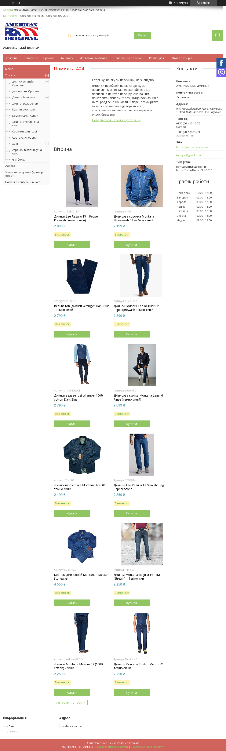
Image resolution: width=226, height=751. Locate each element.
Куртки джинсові (23, 109)
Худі (15, 144)
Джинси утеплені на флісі (25, 123)
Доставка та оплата (93, 58)
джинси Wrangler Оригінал (23, 83)
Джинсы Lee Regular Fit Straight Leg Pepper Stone (139, 487)
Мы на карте (73, 726)
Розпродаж (156, 58)
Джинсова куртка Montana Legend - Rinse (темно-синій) (139, 397)
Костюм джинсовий (25, 115)
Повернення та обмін (128, 58)
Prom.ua (134, 743)
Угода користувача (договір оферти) (24, 174)
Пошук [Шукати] (142, 35)
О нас (12, 726)
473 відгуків (181, 3)
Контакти (67, 58)
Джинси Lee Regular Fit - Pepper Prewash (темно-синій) (76, 218)
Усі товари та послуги (70, 702)
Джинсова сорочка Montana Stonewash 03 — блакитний (134, 218)
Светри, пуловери (24, 137)
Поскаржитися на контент (111, 747)
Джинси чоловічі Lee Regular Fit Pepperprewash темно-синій (136, 308)
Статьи (13, 732)
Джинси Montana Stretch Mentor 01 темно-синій (139, 666)
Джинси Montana (23, 97)
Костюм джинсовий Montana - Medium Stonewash (81, 576)
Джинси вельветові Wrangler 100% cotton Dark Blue (78, 397)
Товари (29, 58)
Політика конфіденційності (23, 182)
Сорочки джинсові (24, 131)
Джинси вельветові (25, 103)
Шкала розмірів (181, 58)
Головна (12, 58)
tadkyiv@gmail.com (188, 155)
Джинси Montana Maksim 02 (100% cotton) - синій (78, 666)
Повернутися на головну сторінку (116, 120)
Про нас (48, 58)
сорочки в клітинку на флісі (27, 151)
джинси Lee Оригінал (26, 91)
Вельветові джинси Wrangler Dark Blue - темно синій (81, 308)
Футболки (19, 159)
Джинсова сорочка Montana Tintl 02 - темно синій (80, 487)
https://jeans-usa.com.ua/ (192, 147)
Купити (72, 245)
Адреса (10, 166)
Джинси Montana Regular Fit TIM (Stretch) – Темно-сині (137, 576)
